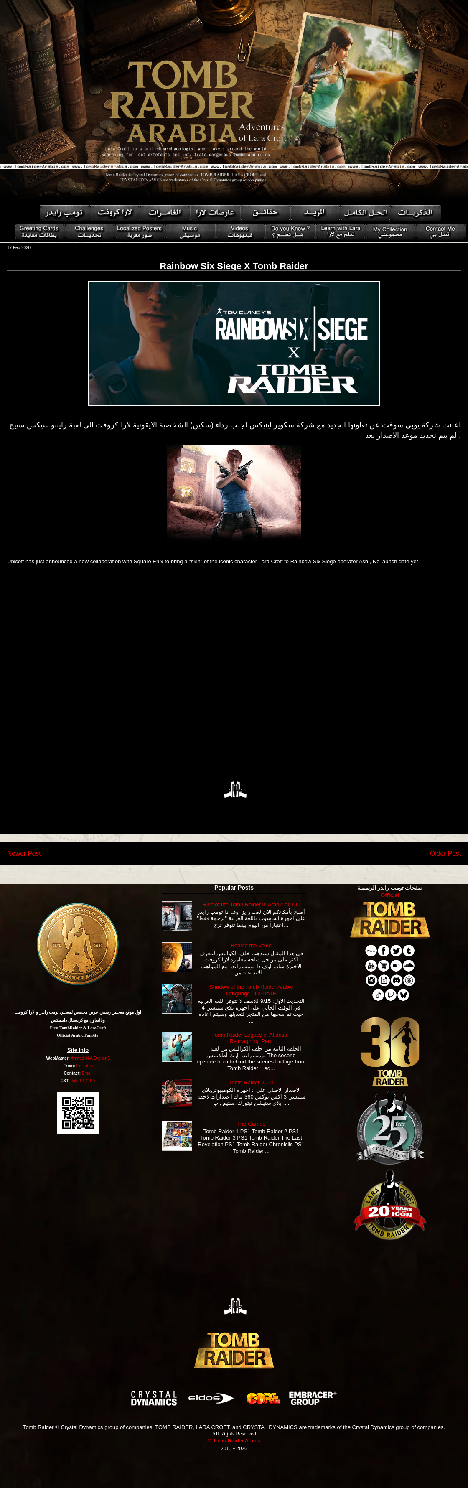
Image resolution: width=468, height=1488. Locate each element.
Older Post (445, 853)
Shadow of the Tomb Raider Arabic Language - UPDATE (251, 990)
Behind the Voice (251, 945)
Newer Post (24, 853)
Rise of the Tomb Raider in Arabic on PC (251, 904)
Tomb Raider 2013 (251, 1082)
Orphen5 (102, 1058)
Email (87, 1073)
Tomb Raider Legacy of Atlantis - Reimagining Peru (251, 1038)
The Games (251, 1124)
